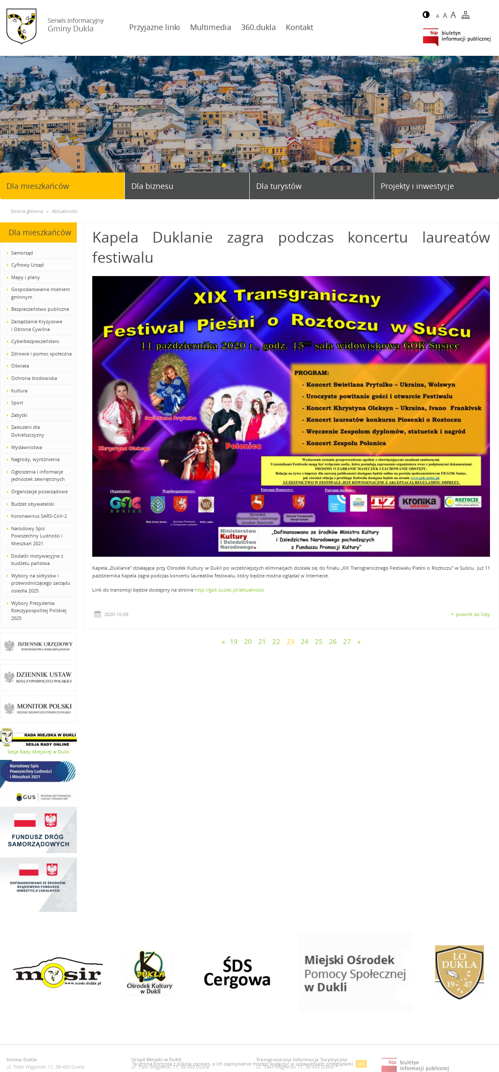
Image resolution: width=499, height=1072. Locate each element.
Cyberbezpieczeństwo (35, 341)
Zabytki (19, 415)
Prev (9, 123)
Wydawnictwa (26, 447)
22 (276, 641)
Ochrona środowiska (34, 378)
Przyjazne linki (154, 27)
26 (333, 641)
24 (304, 641)
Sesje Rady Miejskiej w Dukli (38, 751)
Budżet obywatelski (32, 504)
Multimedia (210, 27)
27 (347, 641)
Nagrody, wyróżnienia (35, 459)
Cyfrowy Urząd (27, 264)
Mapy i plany (25, 277)
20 (248, 641)
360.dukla (258, 27)
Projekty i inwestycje (417, 186)
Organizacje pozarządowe (39, 491)
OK (361, 1063)
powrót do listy (473, 614)
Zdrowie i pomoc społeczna (41, 353)
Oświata (20, 365)
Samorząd (22, 252)
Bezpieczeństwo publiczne (40, 309)
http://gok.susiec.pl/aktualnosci (229, 589)
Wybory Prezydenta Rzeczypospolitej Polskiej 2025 (39, 610)
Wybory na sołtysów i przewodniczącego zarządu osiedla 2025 (40, 583)
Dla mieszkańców (37, 186)
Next (489, 123)
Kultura (19, 390)
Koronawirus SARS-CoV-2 (39, 516)
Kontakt (299, 27)
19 (234, 641)
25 (319, 641)
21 (262, 641)
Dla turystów (279, 186)
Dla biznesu (152, 186)
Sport (17, 402)
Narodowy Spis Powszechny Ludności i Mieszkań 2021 (37, 536)
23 (290, 641)
